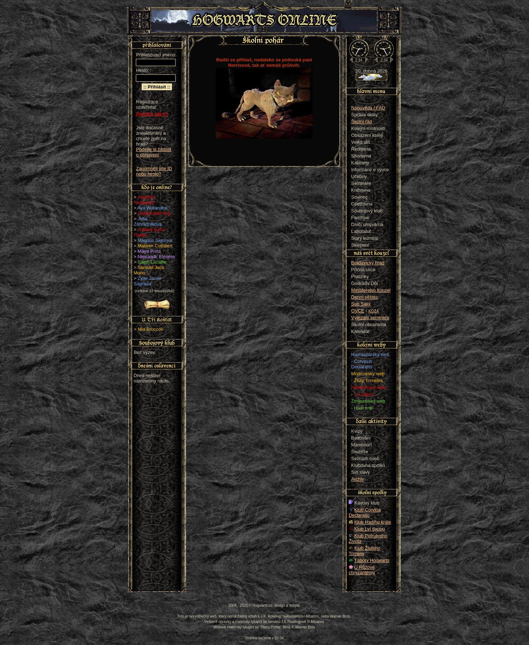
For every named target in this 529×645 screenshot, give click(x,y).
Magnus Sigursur (155, 240)
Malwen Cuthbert (155, 245)
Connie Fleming (154, 213)
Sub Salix (361, 304)
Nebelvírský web (368, 387)
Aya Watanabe (152, 208)
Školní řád (361, 121)
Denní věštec (364, 297)
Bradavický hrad (367, 262)
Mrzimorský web (367, 373)
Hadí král (363, 408)
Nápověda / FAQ (368, 108)
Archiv (357, 479)
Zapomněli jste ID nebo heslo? (154, 171)
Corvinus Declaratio (361, 364)
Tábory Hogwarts (371, 560)
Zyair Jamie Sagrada (148, 281)
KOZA (374, 311)
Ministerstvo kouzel (371, 290)
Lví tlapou (364, 394)
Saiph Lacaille (152, 262)
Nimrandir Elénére (156, 256)
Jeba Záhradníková (148, 221)
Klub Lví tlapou (369, 529)
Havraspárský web (370, 354)
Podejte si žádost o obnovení (153, 152)
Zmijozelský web (368, 401)
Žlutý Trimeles (368, 380)
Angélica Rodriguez (144, 199)
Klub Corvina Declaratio (365, 512)
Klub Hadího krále (372, 522)
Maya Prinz (149, 251)
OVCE (357, 310)
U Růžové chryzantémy (362, 569)
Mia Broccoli (150, 329)
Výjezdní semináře (370, 317)
